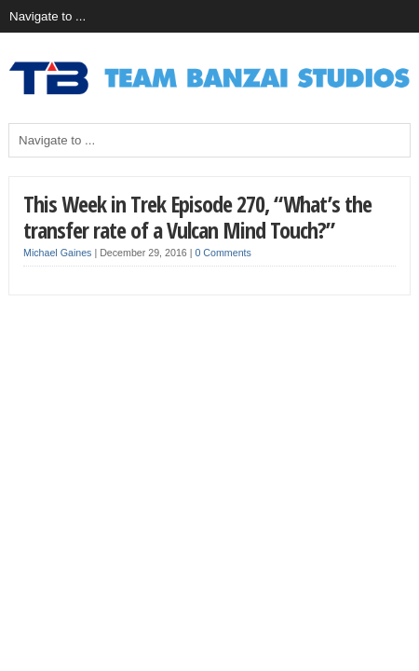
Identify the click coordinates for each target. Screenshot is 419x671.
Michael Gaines (57, 252)
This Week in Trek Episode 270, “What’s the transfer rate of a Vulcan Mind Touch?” (197, 217)
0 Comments (222, 252)
